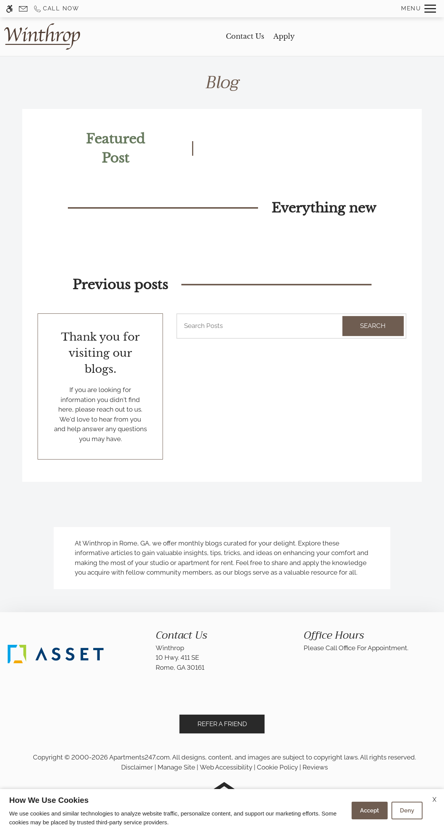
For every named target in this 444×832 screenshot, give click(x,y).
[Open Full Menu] (418, 8)
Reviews (315, 767)
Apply (284, 36)
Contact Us (245, 36)
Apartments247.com (139, 757)
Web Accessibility (226, 767)
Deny (407, 810)
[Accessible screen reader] (9, 8)
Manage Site (176, 767)
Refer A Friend (222, 724)
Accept (369, 810)
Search (373, 326)
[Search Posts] (252, 326)
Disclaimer (137, 767)
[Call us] (56, 8)
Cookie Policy (277, 767)
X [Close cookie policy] (434, 799)
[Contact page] (23, 8)
